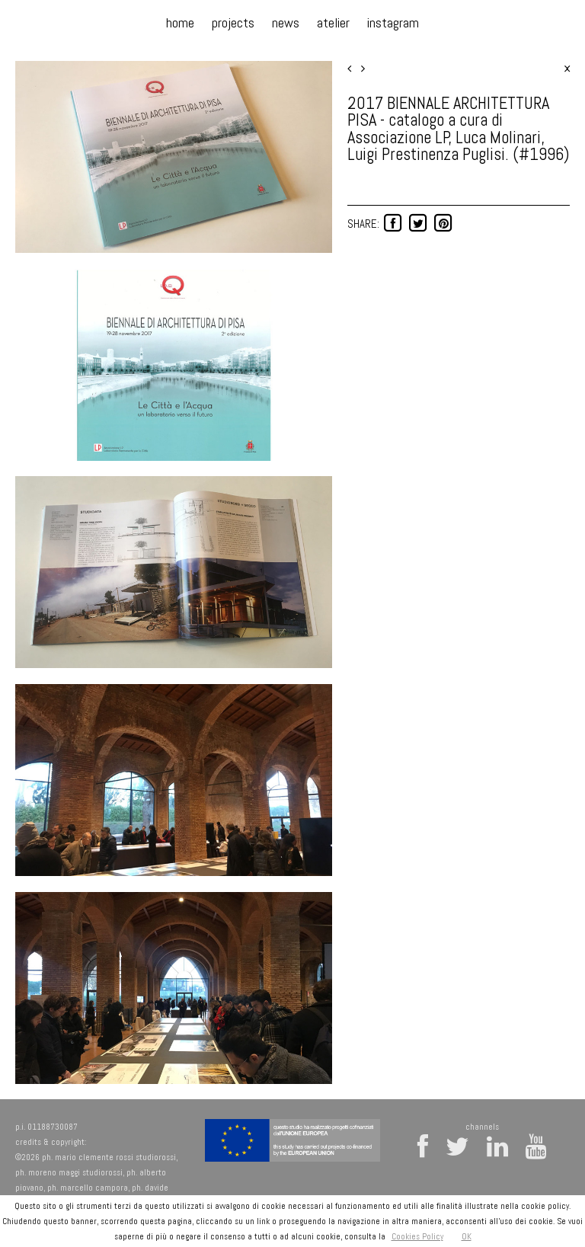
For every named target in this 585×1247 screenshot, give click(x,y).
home (180, 22)
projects (233, 22)
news (285, 22)
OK (467, 1236)
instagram (393, 22)
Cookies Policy (417, 1236)
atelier (333, 22)
